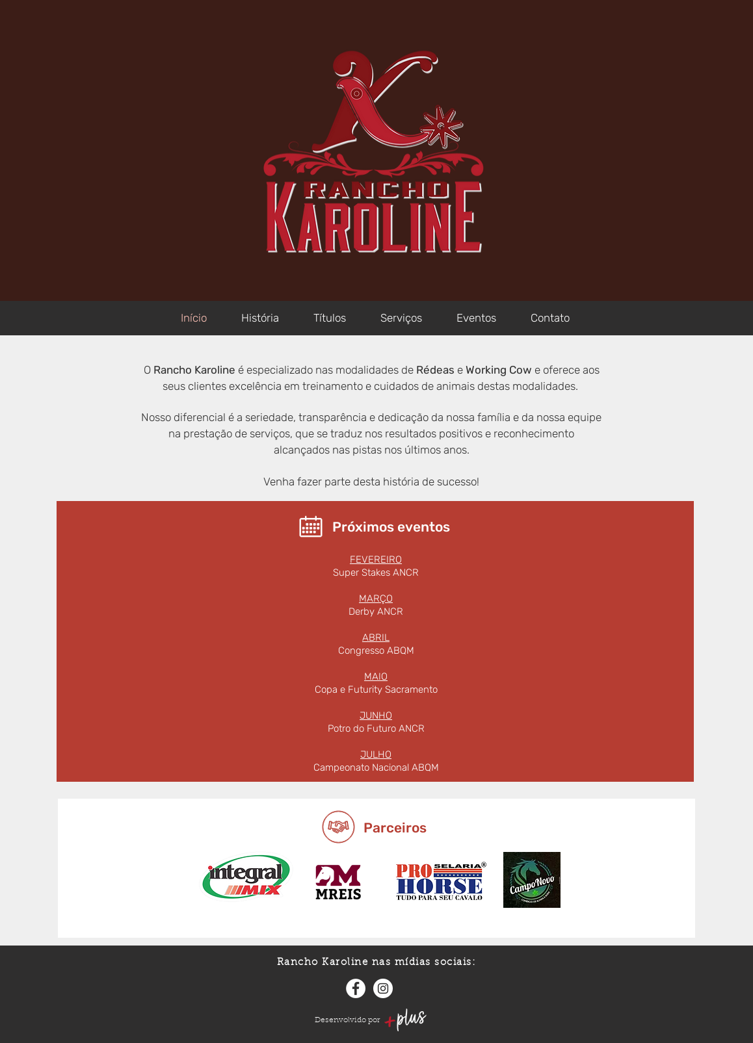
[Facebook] (355, 988)
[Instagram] (383, 988)
